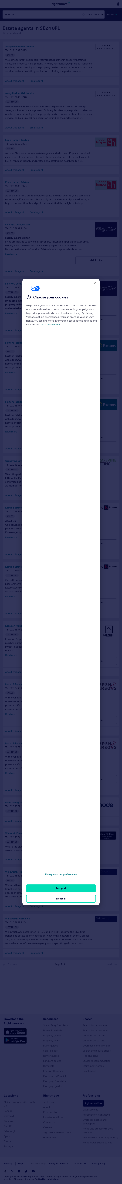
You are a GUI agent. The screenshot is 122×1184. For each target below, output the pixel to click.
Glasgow (9, 1120)
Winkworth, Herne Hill (17, 871)
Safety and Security (51, 1163)
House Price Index (53, 1030)
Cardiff (8, 1125)
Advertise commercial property (100, 1137)
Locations (11, 1095)
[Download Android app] (15, 1040)
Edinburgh (10, 1130)
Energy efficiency (53, 1070)
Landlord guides (52, 1060)
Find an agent (90, 1055)
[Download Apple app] (15, 1031)
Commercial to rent (94, 1040)
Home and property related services (98, 1130)
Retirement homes (93, 1065)
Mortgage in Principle (55, 1075)
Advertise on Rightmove (96, 1114)
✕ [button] (83, 14)
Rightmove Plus (93, 1102)
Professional (92, 1095)
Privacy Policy (92, 1163)
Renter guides (51, 1055)
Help (20, 1163)
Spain (7, 1135)
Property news (51, 1040)
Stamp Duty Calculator (55, 1025)
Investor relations (53, 1116)
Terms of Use (73, 1163)
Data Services (90, 1109)
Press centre (50, 1111)
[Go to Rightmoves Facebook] (5, 1171)
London (8, 1110)
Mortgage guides (53, 1085)
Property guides (52, 1035)
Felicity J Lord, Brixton (17, 224)
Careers (47, 1127)
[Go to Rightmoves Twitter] (12, 1171)
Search (88, 1018)
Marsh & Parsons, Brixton (19, 683)
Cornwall (9, 1115)
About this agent (14, 80)
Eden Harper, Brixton (17, 139)
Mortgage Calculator (54, 1080)
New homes (89, 1070)
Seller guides (50, 1050)
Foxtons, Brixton (14, 342)
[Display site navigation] (4, 4)
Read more (11, 254)
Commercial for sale (94, 1035)
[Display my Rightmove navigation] (118, 4)
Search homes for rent (95, 1030)
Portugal (8, 1146)
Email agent (36, 80)
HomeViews (50, 1137)
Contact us (49, 1121)
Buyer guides (50, 1045)
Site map (8, 1163)
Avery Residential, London (20, 46)
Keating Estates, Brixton (19, 507)
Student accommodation (97, 1060)
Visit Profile (96, 259)
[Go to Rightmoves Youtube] (33, 1171)
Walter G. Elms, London (18, 833)
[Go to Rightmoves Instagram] (19, 1171)
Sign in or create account (57, 1132)
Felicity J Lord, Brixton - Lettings (23, 283)
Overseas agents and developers (95, 1121)
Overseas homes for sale (97, 1045)
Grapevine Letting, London (20, 460)
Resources (50, 1018)
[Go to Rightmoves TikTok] (26, 1171)
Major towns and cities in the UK (20, 1103)
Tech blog (48, 1101)
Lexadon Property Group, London (24, 625)
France (7, 1140)
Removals (48, 1065)
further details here (49, 1179)
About (46, 1106)
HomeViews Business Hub (97, 1142)
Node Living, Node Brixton (20, 802)
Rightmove (51, 1095)
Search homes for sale (95, 1025)
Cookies (32, 1163)
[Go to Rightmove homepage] (61, 4)
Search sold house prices (97, 1050)
